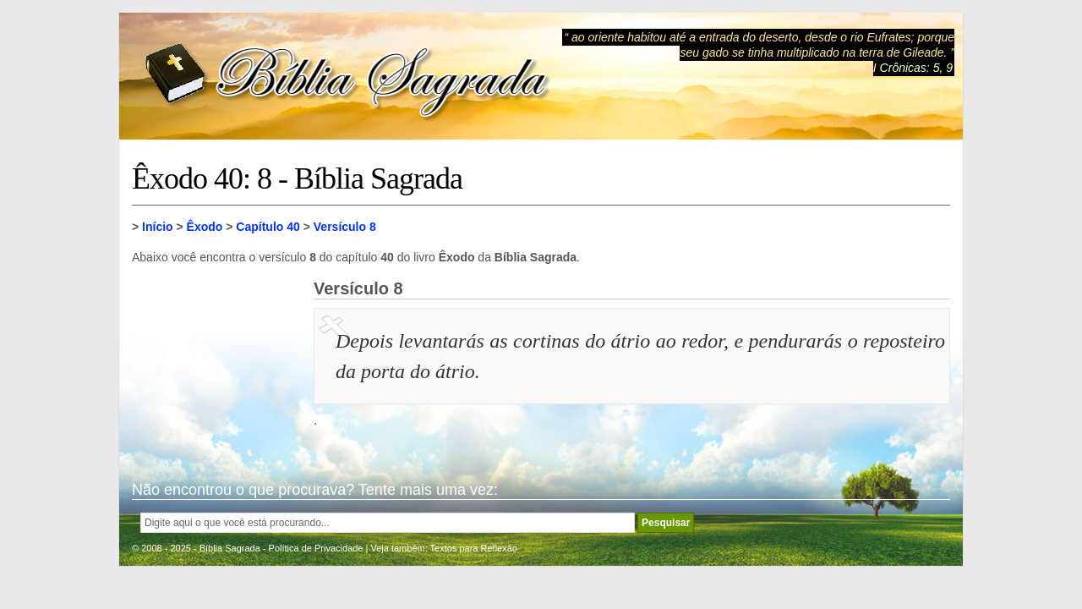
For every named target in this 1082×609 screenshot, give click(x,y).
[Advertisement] (216, 363)
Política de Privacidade (316, 548)
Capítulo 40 (267, 226)
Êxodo (205, 226)
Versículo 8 (345, 226)
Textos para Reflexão (473, 548)
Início (157, 226)
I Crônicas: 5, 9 (913, 67)
